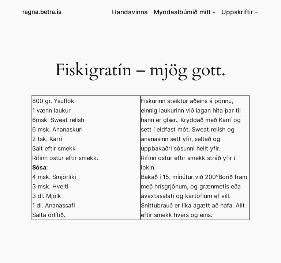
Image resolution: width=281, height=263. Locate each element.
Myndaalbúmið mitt (182, 12)
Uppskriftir (237, 12)
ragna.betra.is (41, 11)
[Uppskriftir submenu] (256, 12)
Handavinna (130, 12)
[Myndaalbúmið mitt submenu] (214, 12)
